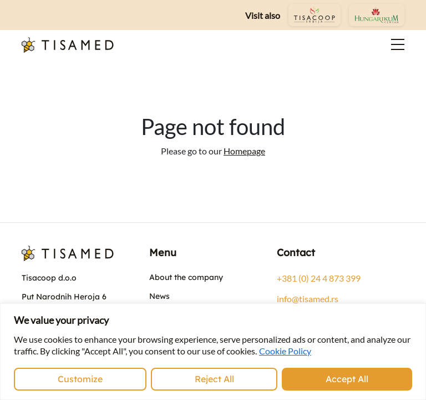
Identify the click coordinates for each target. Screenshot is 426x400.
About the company (186, 277)
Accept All (347, 378)
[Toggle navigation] (391, 45)
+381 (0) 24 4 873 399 (319, 278)
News (159, 296)
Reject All (214, 378)
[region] (213, 351)
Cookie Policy (285, 351)
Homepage (244, 151)
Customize (80, 378)
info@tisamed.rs (307, 298)
